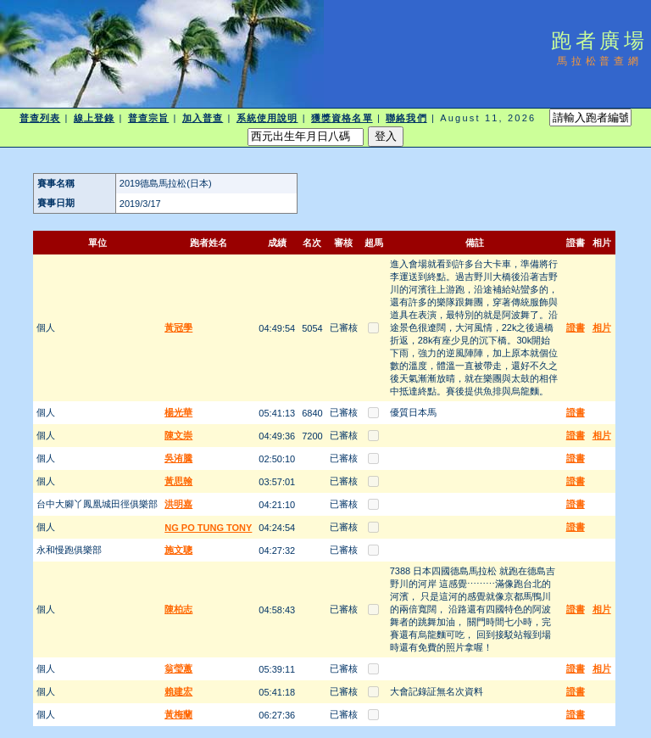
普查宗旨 (148, 118)
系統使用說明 (267, 118)
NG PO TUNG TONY (208, 528)
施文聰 (178, 550)
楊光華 (178, 412)
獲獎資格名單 (342, 118)
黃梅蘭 (178, 714)
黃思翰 (178, 481)
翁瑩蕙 (178, 668)
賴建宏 (178, 691)
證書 (575, 327)
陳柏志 (178, 609)
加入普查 (202, 118)
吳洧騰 (178, 458)
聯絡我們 (406, 118)
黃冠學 (178, 327)
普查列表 (39, 118)
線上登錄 (94, 118)
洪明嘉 (178, 504)
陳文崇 (178, 435)
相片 (602, 327)
